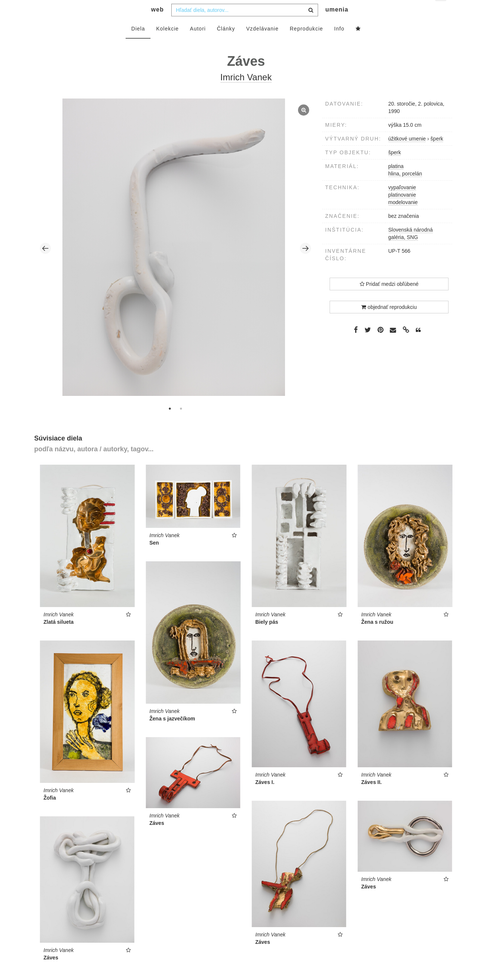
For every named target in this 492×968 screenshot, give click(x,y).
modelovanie (403, 217)
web (157, 24)
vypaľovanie (402, 202)
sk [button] (441, 11)
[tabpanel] (175, 263)
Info (339, 43)
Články (226, 43)
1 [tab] (170, 423)
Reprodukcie (306, 43)
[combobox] (244, 25)
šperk (394, 167)
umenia (336, 24)
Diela (138, 43)
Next (305, 263)
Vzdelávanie (262, 43)
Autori (198, 43)
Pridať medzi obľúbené (389, 299)
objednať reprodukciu (389, 322)
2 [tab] (181, 423)
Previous (45, 263)
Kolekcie (167, 43)
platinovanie (402, 210)
